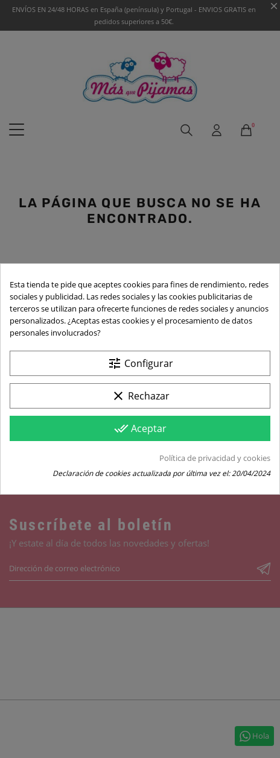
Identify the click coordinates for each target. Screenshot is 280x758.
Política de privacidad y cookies (214, 458)
